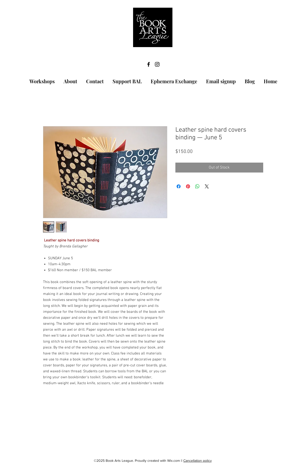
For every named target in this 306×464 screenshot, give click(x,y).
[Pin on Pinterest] (188, 186)
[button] (42, 79)
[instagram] (157, 64)
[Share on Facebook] (179, 186)
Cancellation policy (197, 461)
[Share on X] (207, 186)
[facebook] (148, 64)
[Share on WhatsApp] (197, 186)
